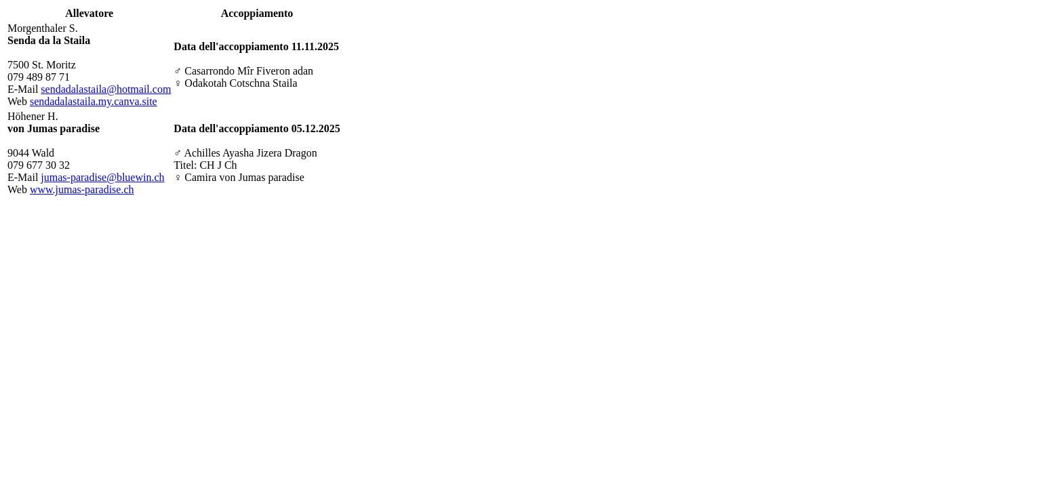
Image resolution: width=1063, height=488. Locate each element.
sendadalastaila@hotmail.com (106, 89)
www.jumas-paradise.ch (82, 189)
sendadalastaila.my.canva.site (93, 101)
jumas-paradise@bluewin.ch (102, 177)
